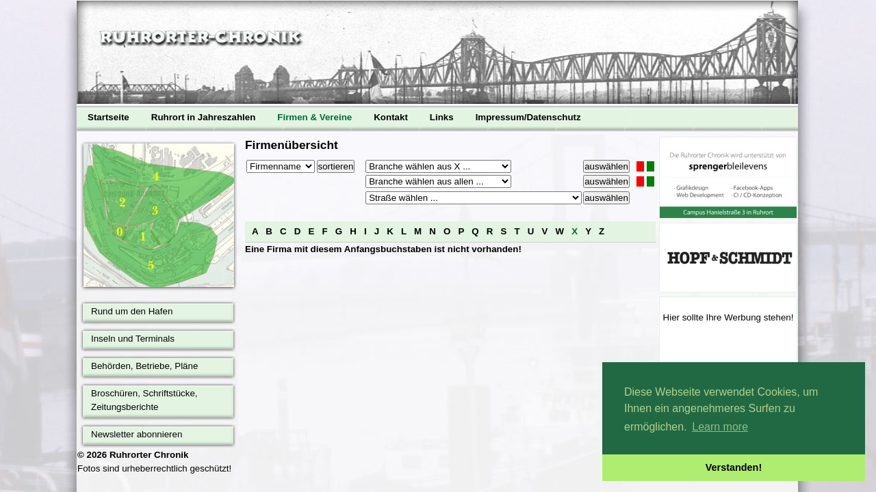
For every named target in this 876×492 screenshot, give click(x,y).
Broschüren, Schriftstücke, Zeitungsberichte (144, 400)
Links (442, 117)
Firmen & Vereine (314, 117)
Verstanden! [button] (734, 467)
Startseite (108, 117)
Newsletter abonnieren (136, 434)
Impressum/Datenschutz (528, 117)
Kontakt (391, 117)
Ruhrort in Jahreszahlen (203, 117)
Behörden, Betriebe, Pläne (144, 366)
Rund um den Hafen (131, 311)
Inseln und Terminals (133, 338)
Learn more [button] (720, 427)
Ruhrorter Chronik (149, 455)
